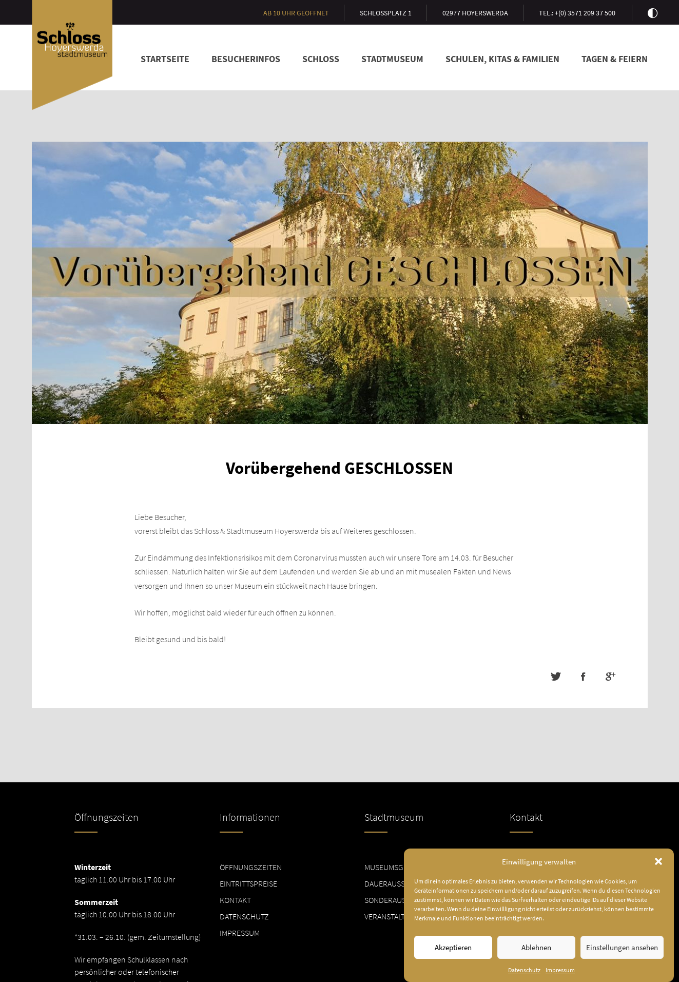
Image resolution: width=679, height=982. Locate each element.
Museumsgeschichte (402, 867)
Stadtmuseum (392, 59)
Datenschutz (524, 970)
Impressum (560, 970)
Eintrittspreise (248, 883)
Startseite (165, 59)
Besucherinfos (245, 59)
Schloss (320, 59)
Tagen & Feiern (614, 59)
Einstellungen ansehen (622, 947)
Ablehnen (536, 947)
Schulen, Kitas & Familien (502, 59)
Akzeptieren (453, 947)
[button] (658, 861)
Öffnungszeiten (251, 867)
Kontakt (235, 900)
